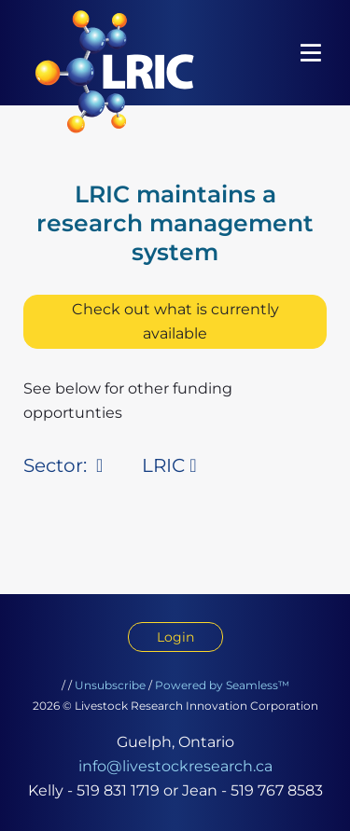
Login (175, 637)
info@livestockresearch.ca (175, 766)
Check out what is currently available (175, 321)
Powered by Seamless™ (222, 685)
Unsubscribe (110, 685)
